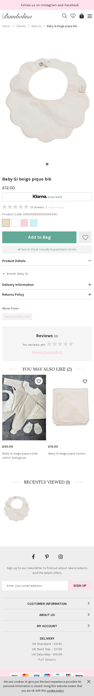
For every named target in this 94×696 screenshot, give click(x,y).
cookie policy (55, 690)
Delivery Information (18, 285)
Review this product (47, 352)
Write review (56, 207)
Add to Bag (39, 237)
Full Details (47, 659)
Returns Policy (13, 295)
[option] (24, 419)
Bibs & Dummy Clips (17, 316)
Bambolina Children (17, 16)
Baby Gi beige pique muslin (67, 453)
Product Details (14, 261)
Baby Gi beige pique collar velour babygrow (20, 456)
